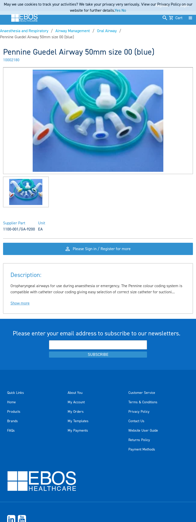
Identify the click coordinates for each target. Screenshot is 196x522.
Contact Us (136, 421)
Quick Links (15, 393)
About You (75, 393)
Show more (20, 303)
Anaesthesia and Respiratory (24, 30)
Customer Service (141, 393)
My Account (76, 402)
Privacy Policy (139, 411)
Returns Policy (139, 440)
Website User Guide (143, 430)
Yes (117, 10)
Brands (12, 421)
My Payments (78, 430)
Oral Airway (107, 30)
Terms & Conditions (142, 402)
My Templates (78, 421)
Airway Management (72, 30)
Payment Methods (141, 449)
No (123, 10)
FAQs (11, 430)
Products (13, 411)
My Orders (76, 411)
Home (11, 402)
